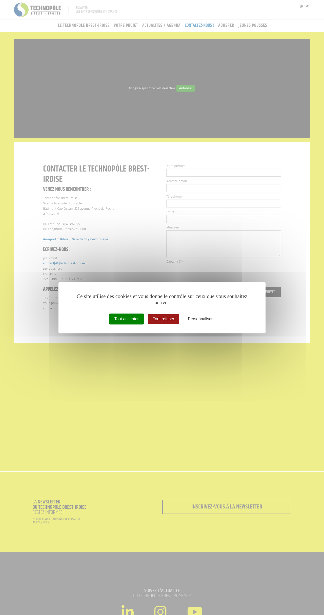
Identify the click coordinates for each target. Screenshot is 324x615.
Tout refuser (163, 319)
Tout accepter (126, 319)
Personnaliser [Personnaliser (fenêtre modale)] (200, 319)
